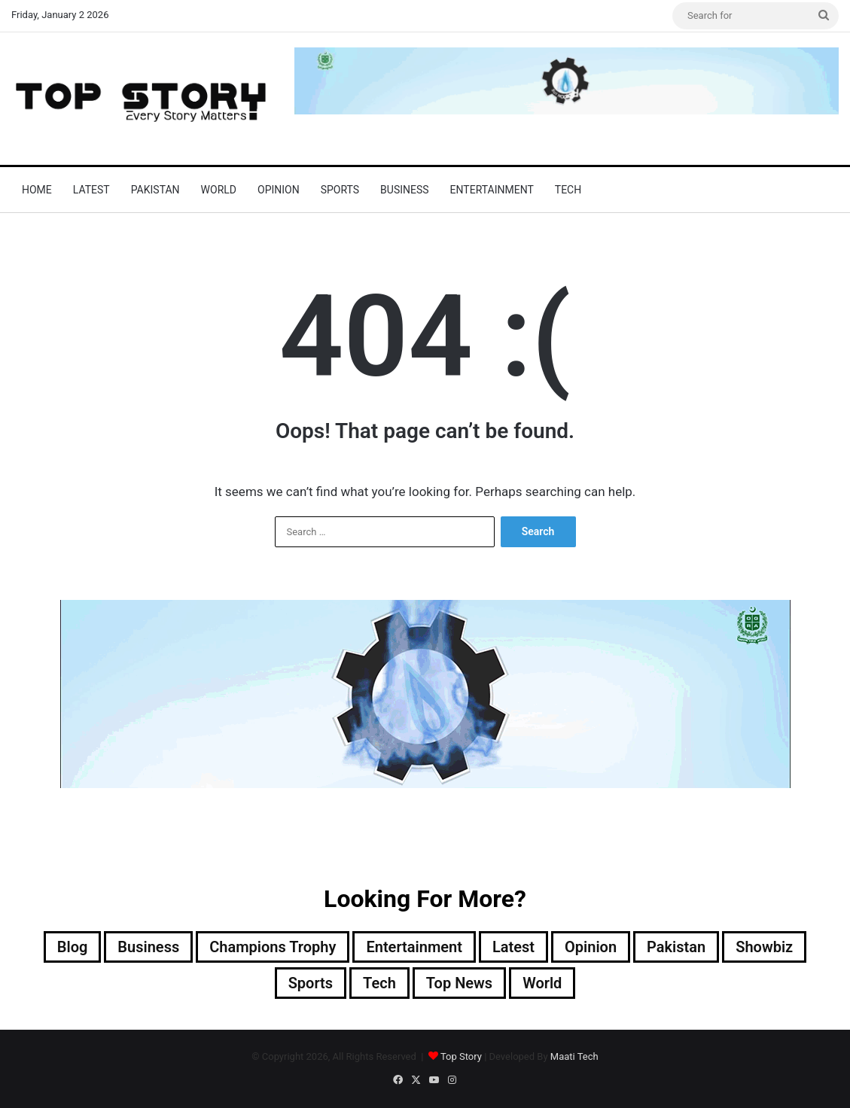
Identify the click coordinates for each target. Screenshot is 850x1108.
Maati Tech (574, 1056)
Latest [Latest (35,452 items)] (513, 947)
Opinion (278, 190)
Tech (568, 190)
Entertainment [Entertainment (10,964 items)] (414, 947)
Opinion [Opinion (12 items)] (591, 947)
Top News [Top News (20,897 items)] (459, 983)
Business (404, 190)
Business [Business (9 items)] (148, 947)
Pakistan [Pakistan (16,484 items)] (676, 947)
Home (37, 190)
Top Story (461, 1056)
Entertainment (492, 190)
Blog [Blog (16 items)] (72, 947)
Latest (91, 190)
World (218, 190)
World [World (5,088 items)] (542, 983)
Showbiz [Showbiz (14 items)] (764, 947)
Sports (340, 190)
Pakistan (155, 190)
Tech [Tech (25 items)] (379, 983)
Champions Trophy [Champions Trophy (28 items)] (272, 947)
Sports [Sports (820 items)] (310, 983)
